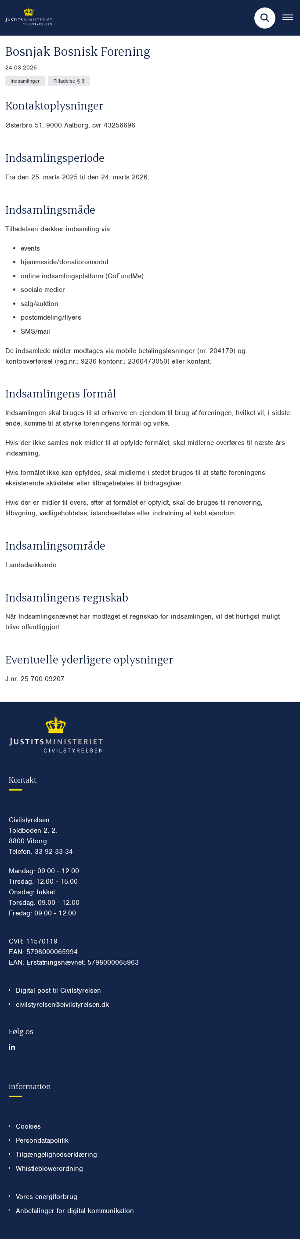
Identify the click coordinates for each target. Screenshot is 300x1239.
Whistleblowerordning (49, 1168)
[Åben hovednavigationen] (291, 18)
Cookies (28, 1126)
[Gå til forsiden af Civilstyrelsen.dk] (26, 18)
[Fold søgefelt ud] (264, 18)
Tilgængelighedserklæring (56, 1154)
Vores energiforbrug (46, 1196)
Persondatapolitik (42, 1140)
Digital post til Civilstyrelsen (58, 990)
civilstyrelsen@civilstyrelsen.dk (62, 1004)
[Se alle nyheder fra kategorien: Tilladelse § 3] (69, 81)
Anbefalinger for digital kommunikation (75, 1210)
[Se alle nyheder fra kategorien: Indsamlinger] (25, 81)
